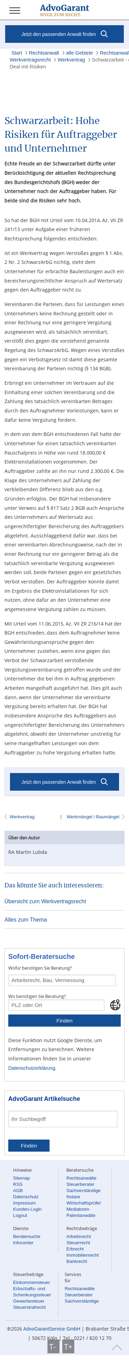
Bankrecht (76, 1261)
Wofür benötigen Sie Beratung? (40, 968)
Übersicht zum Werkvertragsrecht (45, 901)
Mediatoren (77, 1209)
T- (53, 1346)
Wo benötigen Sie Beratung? (37, 996)
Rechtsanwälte (81, 1178)
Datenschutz (26, 1196)
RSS (17, 1184)
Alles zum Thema (25, 920)
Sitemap (21, 1178)
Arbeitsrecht (78, 1236)
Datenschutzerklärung (31, 1068)
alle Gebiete (79, 53)
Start (16, 53)
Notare (73, 1196)
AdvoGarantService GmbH (51, 1329)
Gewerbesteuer (28, 1301)
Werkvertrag (71, 60)
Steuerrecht (78, 1242)
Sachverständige (83, 1190)
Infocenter (23, 1242)
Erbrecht (75, 1248)
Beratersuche (26, 1236)
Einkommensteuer (31, 1282)
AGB (18, 1190)
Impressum (24, 1203)
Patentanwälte (80, 1215)
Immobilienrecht (82, 1255)
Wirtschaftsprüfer (83, 1203)
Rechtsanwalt (44, 53)
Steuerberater (80, 1184)
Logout (20, 1215)
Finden (64, 1020)
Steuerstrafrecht (29, 1307)
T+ (68, 1346)
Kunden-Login (27, 1209)
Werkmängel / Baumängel (92, 816)
